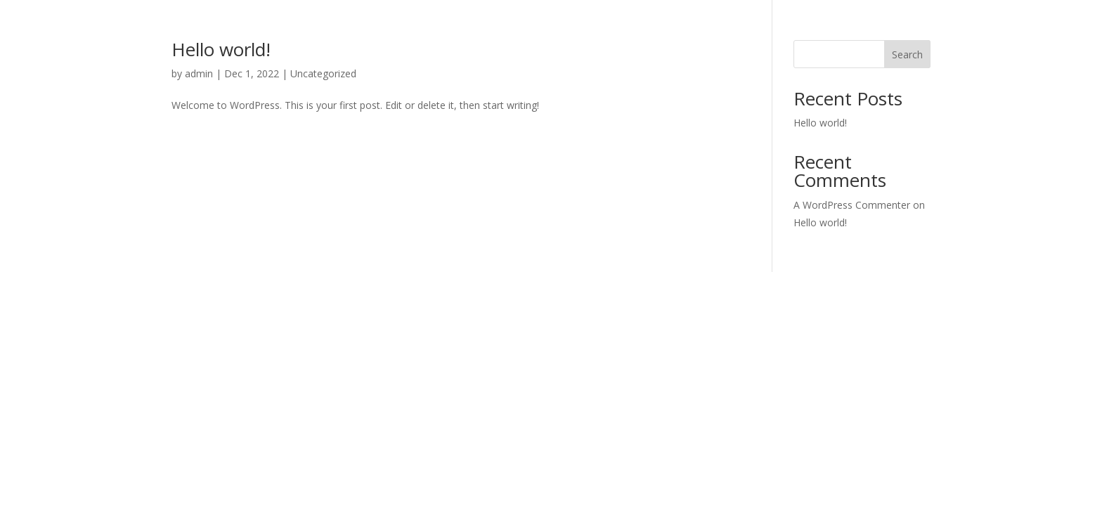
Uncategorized (323, 73)
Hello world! (221, 49)
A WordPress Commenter (851, 205)
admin (199, 73)
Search (907, 54)
